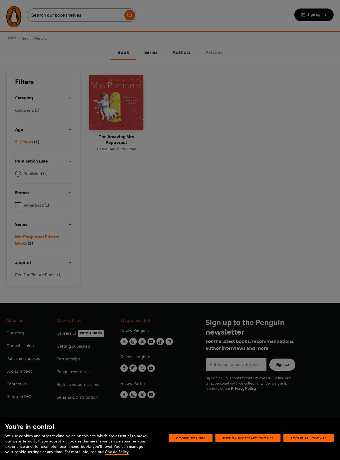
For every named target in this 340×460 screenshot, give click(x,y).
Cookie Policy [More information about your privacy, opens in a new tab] (117, 452)
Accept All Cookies (308, 438)
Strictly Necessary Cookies (248, 438)
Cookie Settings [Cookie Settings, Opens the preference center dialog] (191, 438)
